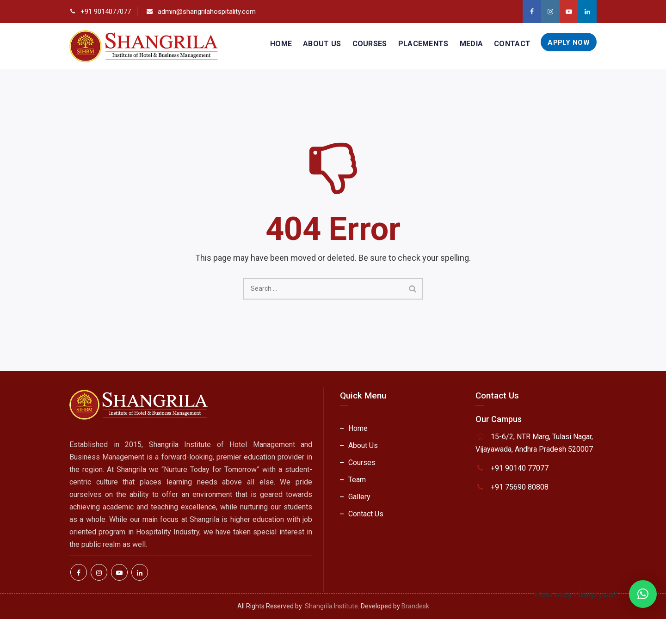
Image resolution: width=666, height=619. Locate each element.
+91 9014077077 (105, 11)
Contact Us (365, 513)
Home (281, 43)
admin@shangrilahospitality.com (207, 11)
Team (357, 479)
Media (471, 43)
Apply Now (569, 42)
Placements (423, 43)
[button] (643, 594)
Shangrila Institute (331, 606)
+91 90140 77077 (520, 468)
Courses (369, 43)
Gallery (359, 496)
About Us (322, 43)
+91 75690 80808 (520, 487)
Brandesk (415, 606)
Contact (512, 43)
